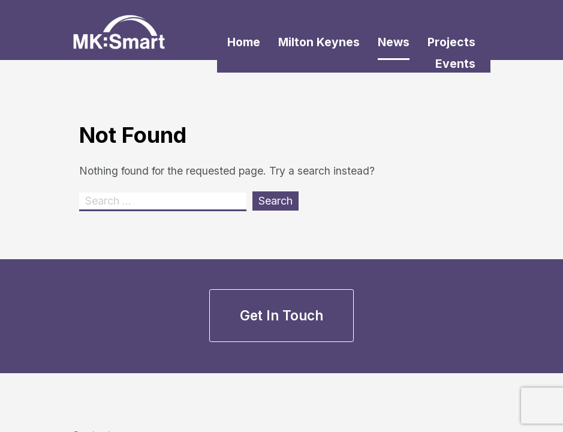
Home (243, 42)
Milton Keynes (319, 42)
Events (455, 63)
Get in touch (281, 315)
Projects (451, 42)
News (394, 42)
